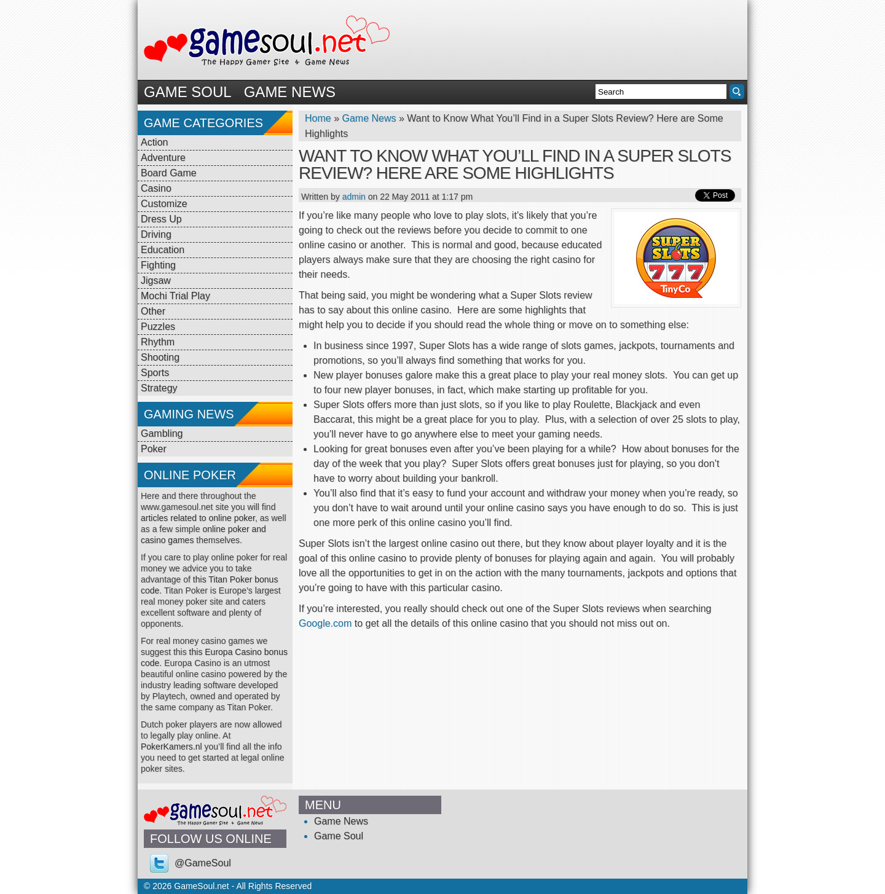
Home (318, 118)
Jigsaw (156, 280)
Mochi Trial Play (175, 296)
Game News (290, 92)
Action (154, 142)
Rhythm (158, 342)
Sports (155, 372)
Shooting (160, 357)
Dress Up (161, 219)
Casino (156, 188)
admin (354, 197)
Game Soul (188, 92)
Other (153, 311)
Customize (164, 203)
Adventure (163, 157)
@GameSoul (203, 863)
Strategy (159, 388)
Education (162, 250)
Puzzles (158, 326)
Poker (154, 449)
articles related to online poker (198, 518)
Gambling (162, 433)
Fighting (158, 265)
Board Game (169, 173)
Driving (156, 234)
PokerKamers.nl (171, 746)
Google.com (325, 623)
